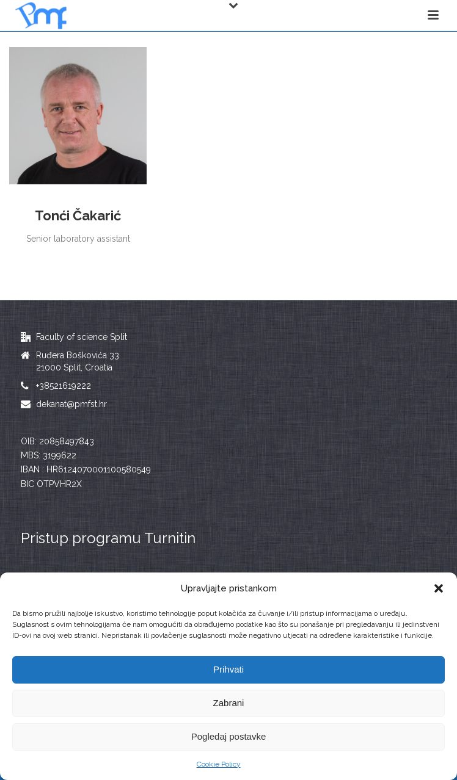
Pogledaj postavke (228, 736)
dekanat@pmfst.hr (71, 404)
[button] (439, 588)
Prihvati (228, 669)
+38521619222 (63, 386)
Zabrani (228, 703)
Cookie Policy (219, 764)
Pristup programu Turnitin (108, 538)
